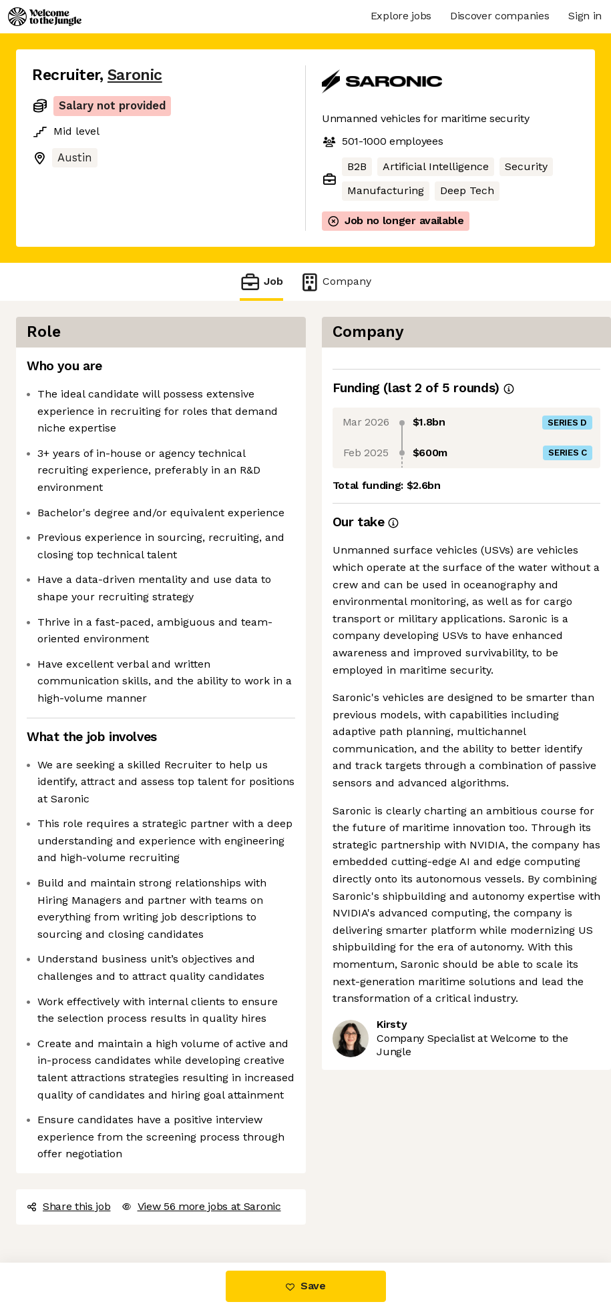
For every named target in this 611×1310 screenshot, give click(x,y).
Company (335, 282)
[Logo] (44, 16)
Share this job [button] (69, 1206)
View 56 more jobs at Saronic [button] (201, 1206)
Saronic (135, 75)
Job (261, 282)
